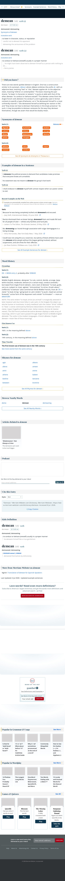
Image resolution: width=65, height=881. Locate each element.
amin (4, 370)
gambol (31, 687)
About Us (14, 848)
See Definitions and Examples (32, 691)
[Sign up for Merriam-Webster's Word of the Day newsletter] (44, 840)
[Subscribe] (59, 840)
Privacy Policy (44, 848)
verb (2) (22, 50)
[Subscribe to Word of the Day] (27, 699)
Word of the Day (32, 684)
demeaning (47, 403)
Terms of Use (54, 848)
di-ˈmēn (14, 25)
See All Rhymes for (32, 389)
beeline (5, 379)
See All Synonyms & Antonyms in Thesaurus (32, 156)
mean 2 (11, 273)
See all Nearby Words (32, 408)
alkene (35, 362)
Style (4, 497)
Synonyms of (9, 32)
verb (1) (22, 21)
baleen (35, 375)
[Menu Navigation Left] (2, 7)
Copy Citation (32, 509)
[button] (5, 7)
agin (4, 362)
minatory (6, 297)
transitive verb (6, 35)
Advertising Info (24, 848)
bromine (35, 383)
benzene (35, 379)
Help (8, 848)
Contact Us (35, 848)
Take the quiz (56, 825)
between (6, 383)
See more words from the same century (17, 349)
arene (34, 370)
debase (33, 273)
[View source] (40, 215)
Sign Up (59, 482)
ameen (35, 366)
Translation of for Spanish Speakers (25, 573)
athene (5, 375)
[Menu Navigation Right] (63, 7)
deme (4, 403)
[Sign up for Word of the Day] (25, 482)
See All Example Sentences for (32, 250)
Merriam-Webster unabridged (32, 595)
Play (8, 817)
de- (3, 273)
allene (5, 366)
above (28, 330)
